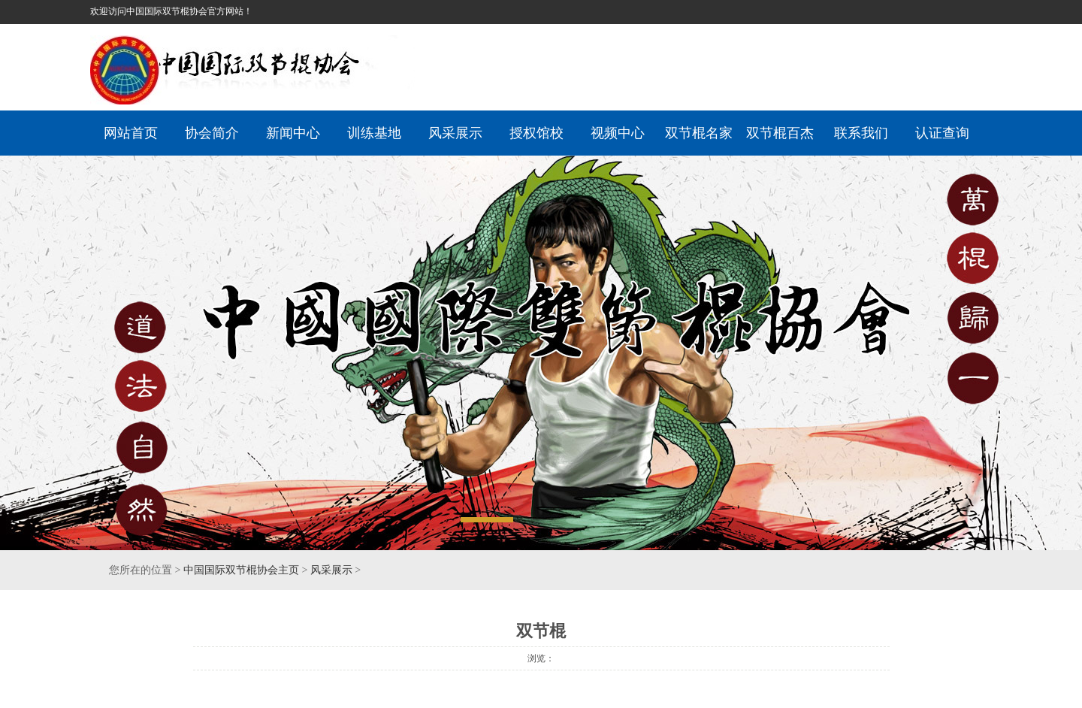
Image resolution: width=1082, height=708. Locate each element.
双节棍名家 (699, 133)
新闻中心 (293, 133)
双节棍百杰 (780, 133)
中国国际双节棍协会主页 (241, 570)
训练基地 (374, 133)
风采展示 (455, 133)
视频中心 (618, 133)
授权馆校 (536, 133)
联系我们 (861, 133)
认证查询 (942, 133)
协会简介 (212, 133)
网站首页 (131, 133)
